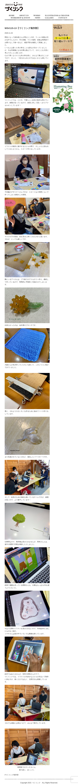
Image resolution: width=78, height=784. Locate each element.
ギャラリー (49, 17)
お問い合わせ (62, 17)
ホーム (11, 15)
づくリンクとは (24, 15)
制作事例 (36, 15)
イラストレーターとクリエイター (57, 15)
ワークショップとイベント (20, 17)
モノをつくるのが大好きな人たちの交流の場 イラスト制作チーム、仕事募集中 (14, 7)
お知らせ (37, 17)
